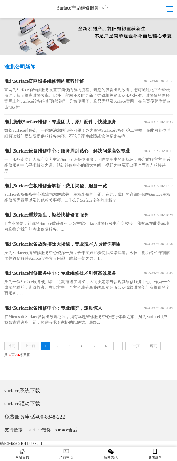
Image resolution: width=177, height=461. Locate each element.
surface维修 (40, 429)
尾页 (153, 346)
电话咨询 (155, 454)
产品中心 (66, 454)
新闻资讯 (110, 454)
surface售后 (66, 429)
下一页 (134, 346)
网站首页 (22, 454)
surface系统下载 (22, 391)
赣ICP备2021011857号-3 (21, 443)
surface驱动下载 (22, 404)
